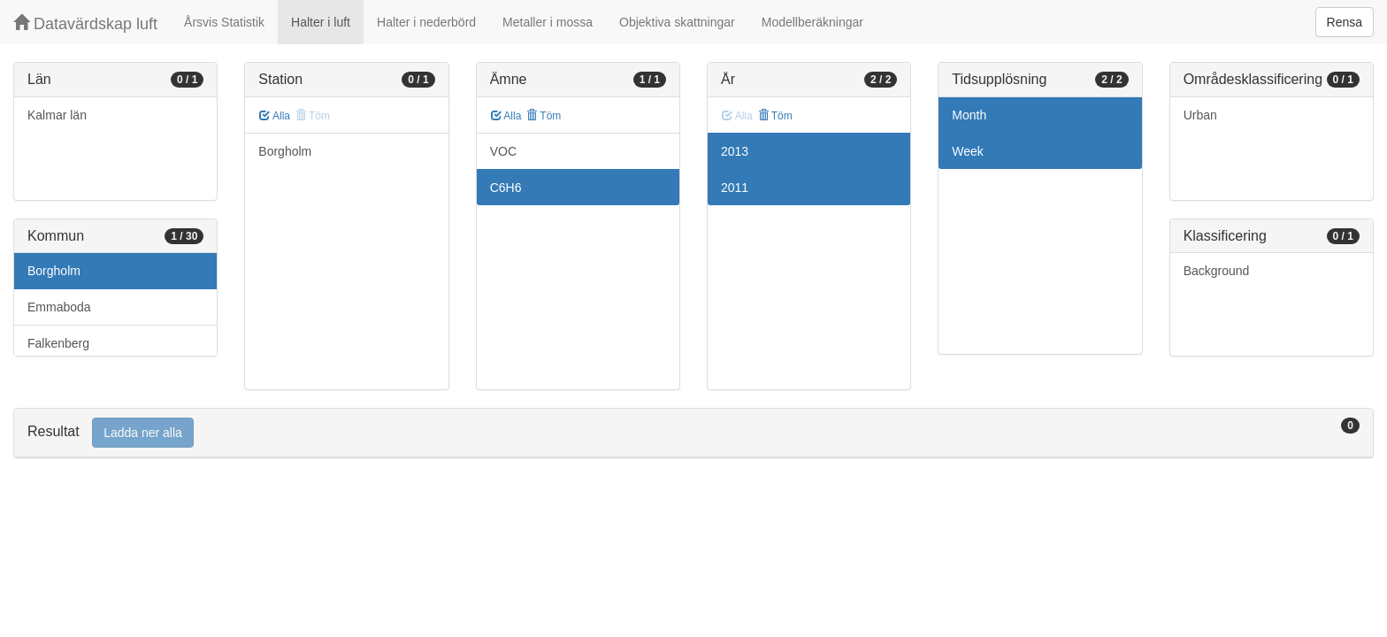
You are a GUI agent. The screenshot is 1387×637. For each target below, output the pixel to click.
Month (969, 115)
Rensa (1344, 22)
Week (968, 151)
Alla (274, 116)
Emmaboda (59, 307)
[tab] (693, 433)
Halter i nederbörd (426, 22)
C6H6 (506, 187)
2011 (734, 187)
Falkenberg (58, 343)
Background (1217, 271)
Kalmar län (57, 115)
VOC (503, 151)
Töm (543, 116)
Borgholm (53, 271)
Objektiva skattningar (677, 22)
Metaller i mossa (547, 22)
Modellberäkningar (812, 22)
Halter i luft (320, 22)
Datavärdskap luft (85, 23)
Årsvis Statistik (224, 22)
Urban (1200, 115)
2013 (734, 151)
